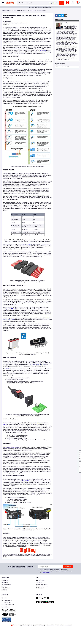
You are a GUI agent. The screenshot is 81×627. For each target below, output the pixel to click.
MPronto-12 (6, 424)
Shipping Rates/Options (41, 584)
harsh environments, (35, 423)
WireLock (43, 244)
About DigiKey (5, 580)
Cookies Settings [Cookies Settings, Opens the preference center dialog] (73, 621)
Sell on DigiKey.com (6, 584)
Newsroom (4, 589)
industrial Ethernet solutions (37, 364)
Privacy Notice (46, 572)
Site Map (4, 586)
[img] (10, 3)
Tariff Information (40, 588)
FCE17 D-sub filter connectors (11, 447)
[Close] (79, 622)
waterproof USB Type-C (9, 309)
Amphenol (43, 50)
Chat (4, 598)
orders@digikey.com (8, 605)
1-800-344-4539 (7, 600)
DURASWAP (25, 481)
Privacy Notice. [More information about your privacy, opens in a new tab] (14, 625)
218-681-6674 (6, 602)
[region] (40, 622)
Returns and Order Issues (42, 586)
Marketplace (5, 582)
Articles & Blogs (5, 10)
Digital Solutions (6, 588)
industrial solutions (26, 244)
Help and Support (40, 580)
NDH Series (9, 369)
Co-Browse (5, 607)
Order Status (39, 582)
